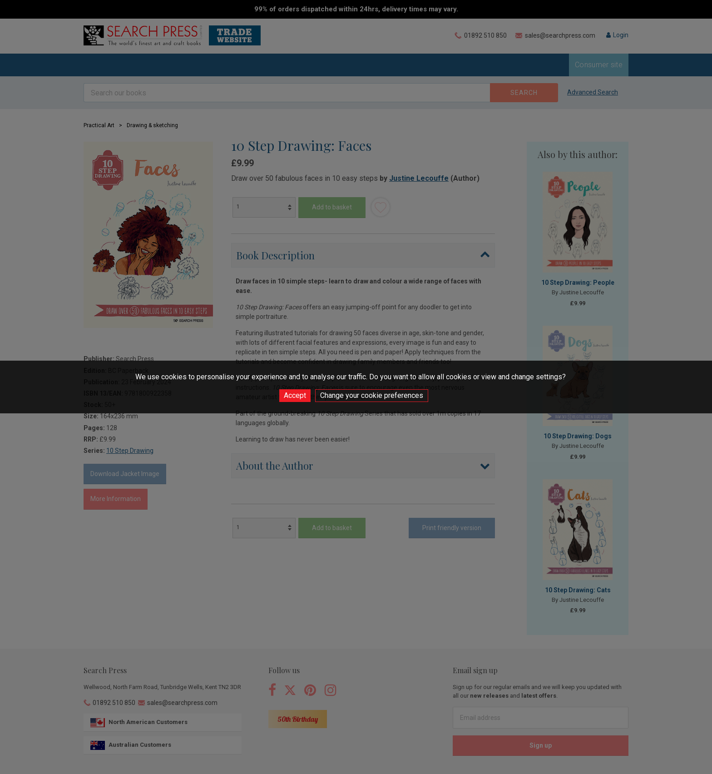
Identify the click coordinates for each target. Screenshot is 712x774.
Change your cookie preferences (371, 395)
